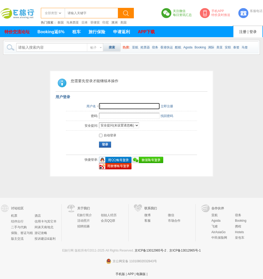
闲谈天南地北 (44, 227)
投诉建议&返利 (45, 239)
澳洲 (114, 22)
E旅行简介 (84, 215)
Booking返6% (50, 32)
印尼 (105, 22)
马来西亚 (72, 22)
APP (131, 274)
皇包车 (239, 237)
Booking (200, 47)
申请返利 (121, 32)
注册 (242, 32)
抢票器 (145, 47)
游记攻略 (41, 233)
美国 (123, 22)
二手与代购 (19, 227)
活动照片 (83, 220)
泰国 (60, 22)
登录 (253, 32)
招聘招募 (83, 226)
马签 (245, 47)
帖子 (93, 47)
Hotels (239, 232)
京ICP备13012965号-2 (150, 250)
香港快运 (166, 47)
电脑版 (141, 274)
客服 (147, 220)
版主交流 (17, 239)
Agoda (188, 47)
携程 (238, 226)
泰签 (236, 47)
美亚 (219, 47)
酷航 (178, 47)
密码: (94, 116)
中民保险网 (219, 237)
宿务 (155, 47)
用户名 (91, 106)
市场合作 (174, 220)
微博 (147, 215)
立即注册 (167, 106)
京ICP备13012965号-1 (185, 250)
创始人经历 (109, 215)
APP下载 (146, 32)
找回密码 (167, 116)
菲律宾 (95, 22)
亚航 (135, 47)
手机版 (120, 274)
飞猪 (214, 226)
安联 (228, 47)
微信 (171, 215)
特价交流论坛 (17, 32)
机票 (14, 215)
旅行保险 (97, 32)
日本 (84, 22)
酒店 (38, 215)
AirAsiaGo (218, 232)
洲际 (211, 47)
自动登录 (107, 135)
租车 (76, 32)
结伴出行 (17, 221)
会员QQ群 (108, 220)
